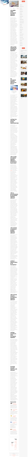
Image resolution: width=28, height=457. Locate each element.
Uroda (21, 40)
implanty (11, 170)
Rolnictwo (22, 29)
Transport (22, 35)
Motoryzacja (22, 19)
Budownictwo (22, 6)
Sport (21, 32)
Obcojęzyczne (22, 22)
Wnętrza (22, 43)
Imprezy (21, 14)
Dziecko (21, 9)
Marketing (22, 16)
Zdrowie (21, 45)
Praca (21, 24)
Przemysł (22, 27)
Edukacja (22, 11)
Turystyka (22, 37)
